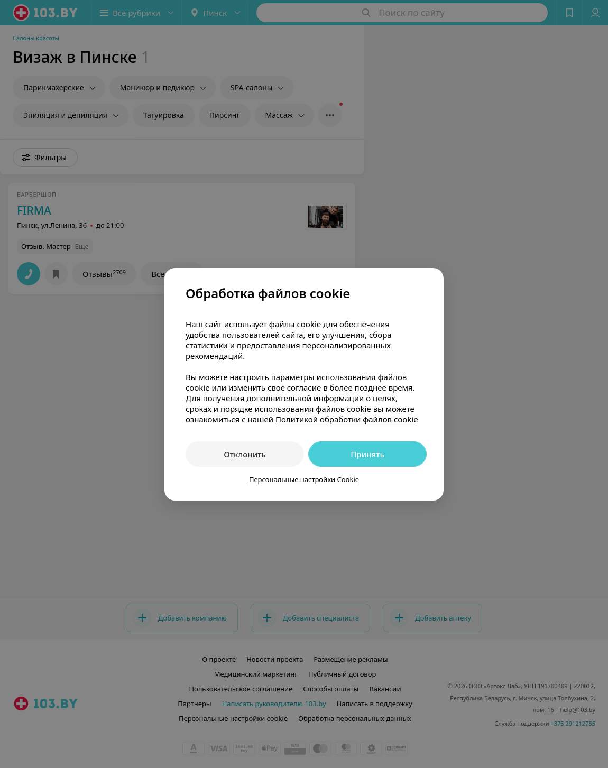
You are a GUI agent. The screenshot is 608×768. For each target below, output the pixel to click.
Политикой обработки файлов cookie (346, 419)
